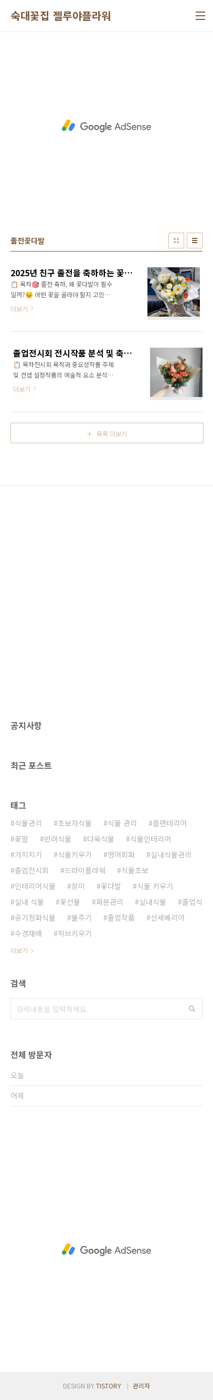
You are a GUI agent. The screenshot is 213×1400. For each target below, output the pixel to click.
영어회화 (121, 854)
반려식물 (57, 838)
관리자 (141, 1385)
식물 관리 (122, 823)
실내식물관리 (171, 854)
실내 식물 (29, 901)
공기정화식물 (35, 917)
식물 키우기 (155, 886)
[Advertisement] (106, 126)
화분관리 (109, 901)
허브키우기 (75, 933)
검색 (192, 1009)
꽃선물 (70, 901)
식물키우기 (75, 854)
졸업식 (192, 901)
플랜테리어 (170, 823)
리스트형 (195, 240)
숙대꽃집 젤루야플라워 (60, 16)
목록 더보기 (112, 433)
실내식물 (152, 901)
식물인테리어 (150, 838)
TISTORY (108, 1385)
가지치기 (28, 854)
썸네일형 (176, 240)
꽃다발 (111, 886)
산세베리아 (168, 917)
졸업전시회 (32, 870)
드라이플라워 (85, 870)
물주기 (81, 917)
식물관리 (28, 823)
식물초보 (134, 870)
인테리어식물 (35, 886)
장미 (78, 886)
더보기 (19, 950)
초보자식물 (75, 823)
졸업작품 (121, 917)
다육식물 (100, 838)
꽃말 (21, 838)
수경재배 (28, 933)
